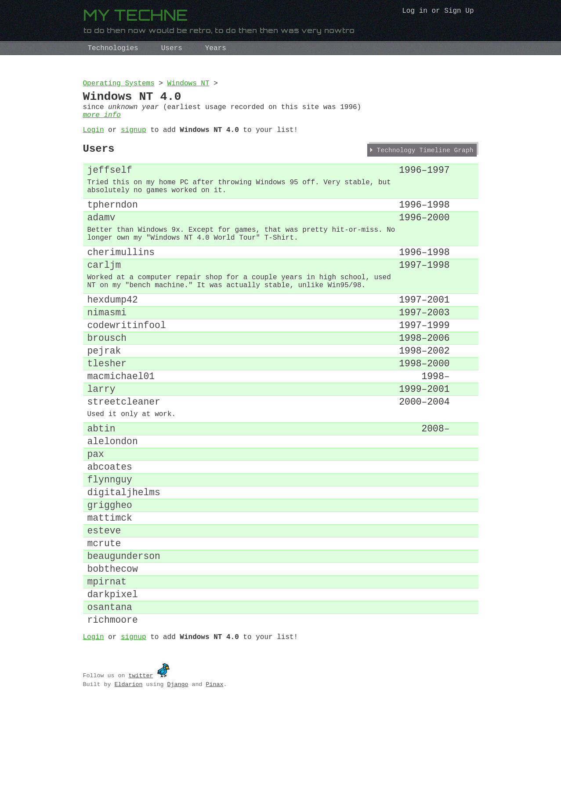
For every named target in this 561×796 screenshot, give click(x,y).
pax (95, 515)
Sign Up (459, 12)
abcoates (109, 530)
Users (171, 48)
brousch (107, 379)
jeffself (109, 183)
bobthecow (112, 649)
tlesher (107, 409)
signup (133, 139)
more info (102, 122)
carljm (104, 294)
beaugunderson (123, 634)
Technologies (113, 48)
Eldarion (128, 776)
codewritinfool (126, 364)
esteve (104, 605)
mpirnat (107, 664)
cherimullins (121, 279)
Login (93, 139)
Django (177, 776)
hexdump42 (112, 335)
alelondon (112, 500)
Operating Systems (119, 84)
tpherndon (112, 224)
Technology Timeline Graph (425, 162)
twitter (140, 767)
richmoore (112, 709)
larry (101, 439)
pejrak (104, 394)
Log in (414, 12)
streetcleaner (123, 454)
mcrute (104, 619)
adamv (101, 239)
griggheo (109, 575)
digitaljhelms (123, 560)
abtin (101, 485)
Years (215, 48)
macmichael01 (121, 424)
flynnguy (109, 545)
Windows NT (188, 84)
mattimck (109, 590)
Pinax (214, 776)
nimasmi (107, 349)
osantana (109, 694)
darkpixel (112, 679)
